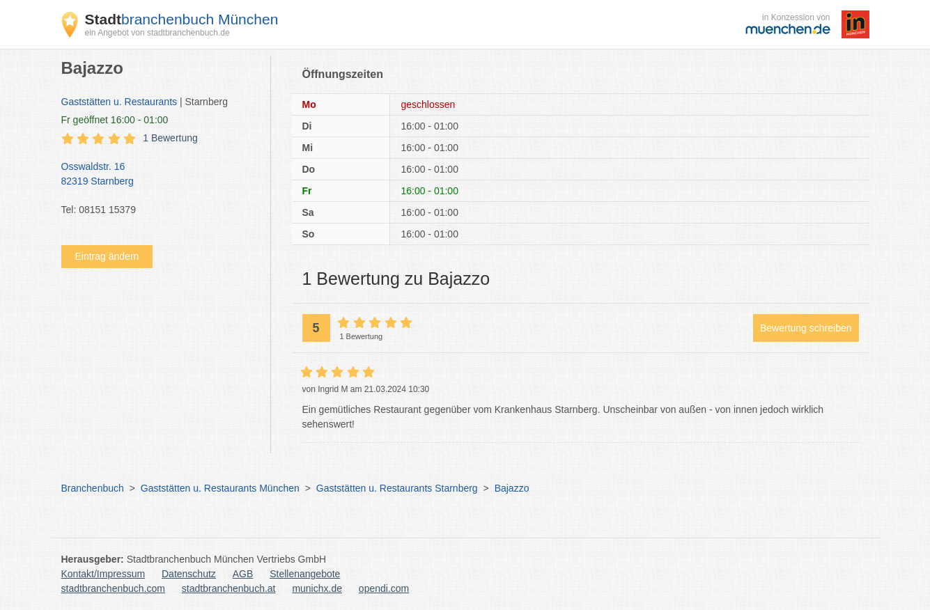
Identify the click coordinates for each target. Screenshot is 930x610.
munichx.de (317, 588)
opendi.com (384, 588)
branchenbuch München (182, 19)
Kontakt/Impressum (103, 573)
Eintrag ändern (107, 256)
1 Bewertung (170, 137)
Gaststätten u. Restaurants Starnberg (397, 488)
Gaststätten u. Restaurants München (220, 488)
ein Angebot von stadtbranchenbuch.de (157, 33)
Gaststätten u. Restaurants (119, 101)
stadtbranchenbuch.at (229, 588)
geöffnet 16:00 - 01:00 (115, 119)
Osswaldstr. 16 (158, 175)
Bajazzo (512, 488)
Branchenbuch (92, 488)
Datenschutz (189, 573)
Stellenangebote (305, 573)
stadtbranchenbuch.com (113, 588)
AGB (243, 573)
